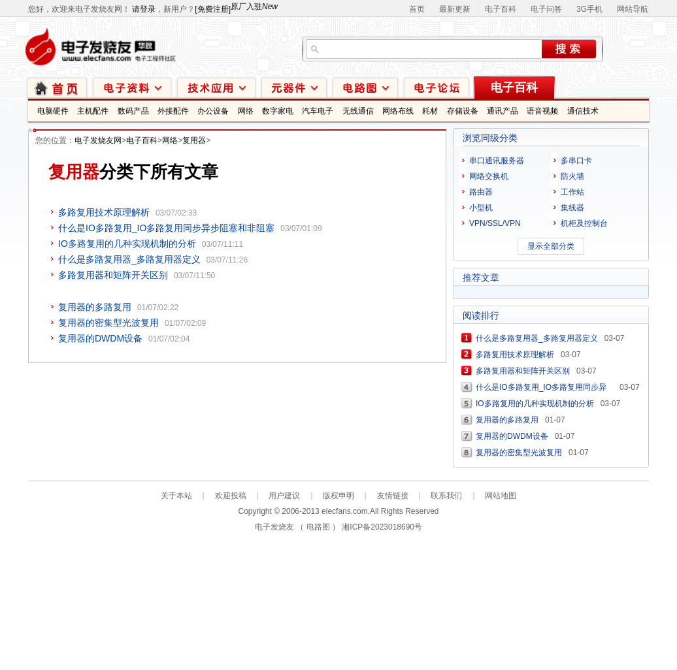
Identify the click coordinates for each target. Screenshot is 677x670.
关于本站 (176, 495)
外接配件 (173, 111)
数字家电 (277, 111)
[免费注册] (213, 9)
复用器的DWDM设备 (100, 338)
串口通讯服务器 (496, 160)
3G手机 (589, 9)
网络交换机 (488, 176)
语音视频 (542, 111)
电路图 (365, 87)
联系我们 (446, 495)
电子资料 (132, 87)
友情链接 (392, 495)
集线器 (572, 207)
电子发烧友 (274, 527)
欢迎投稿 (230, 495)
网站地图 (500, 495)
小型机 (481, 207)
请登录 (144, 9)
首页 (417, 9)
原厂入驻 (254, 6)
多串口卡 (576, 160)
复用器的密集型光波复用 (108, 322)
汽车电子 (317, 111)
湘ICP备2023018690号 (382, 527)
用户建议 (284, 495)
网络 (246, 111)
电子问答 (546, 9)
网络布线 (398, 111)
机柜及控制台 (584, 223)
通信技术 (583, 111)
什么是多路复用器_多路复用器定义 (129, 259)
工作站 (572, 192)
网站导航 (632, 9)
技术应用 (216, 87)
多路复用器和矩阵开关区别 (113, 275)
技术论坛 (436, 87)
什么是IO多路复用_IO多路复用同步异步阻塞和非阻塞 (166, 228)
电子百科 (500, 9)
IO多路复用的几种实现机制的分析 (127, 243)
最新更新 (455, 9)
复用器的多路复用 (94, 307)
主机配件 (92, 111)
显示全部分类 (550, 246)
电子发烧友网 (98, 140)
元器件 (294, 87)
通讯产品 (502, 111)
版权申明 (338, 495)
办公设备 (213, 111)
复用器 (194, 140)
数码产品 (133, 111)
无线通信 (358, 111)
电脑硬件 (53, 111)
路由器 (481, 192)
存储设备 (462, 111)
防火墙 (572, 176)
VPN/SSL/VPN (495, 223)
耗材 (430, 111)
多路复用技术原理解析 (104, 212)
